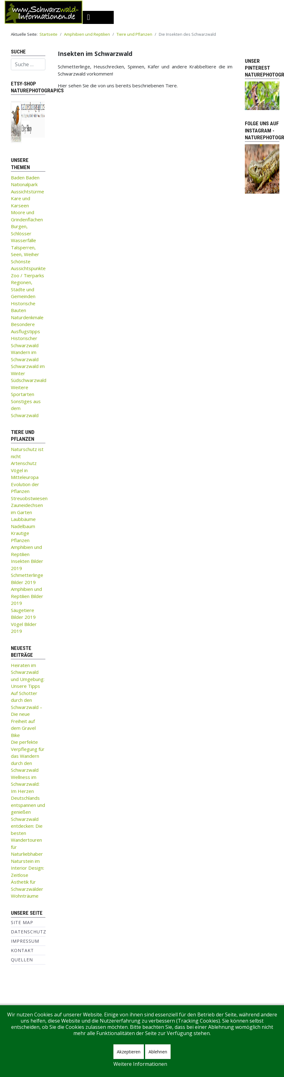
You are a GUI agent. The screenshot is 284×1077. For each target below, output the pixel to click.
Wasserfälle (23, 240)
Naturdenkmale (27, 317)
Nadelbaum (23, 526)
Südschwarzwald (28, 380)
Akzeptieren (128, 1052)
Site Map (22, 922)
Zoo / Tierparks (27, 275)
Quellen (22, 960)
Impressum (25, 941)
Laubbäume (23, 519)
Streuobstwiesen (29, 498)
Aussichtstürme (27, 191)
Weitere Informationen (140, 1064)
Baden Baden (25, 177)
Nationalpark (24, 184)
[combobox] (28, 64)
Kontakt (22, 950)
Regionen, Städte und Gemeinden (23, 289)
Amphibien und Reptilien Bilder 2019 (27, 596)
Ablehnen (158, 1052)
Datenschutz (28, 932)
